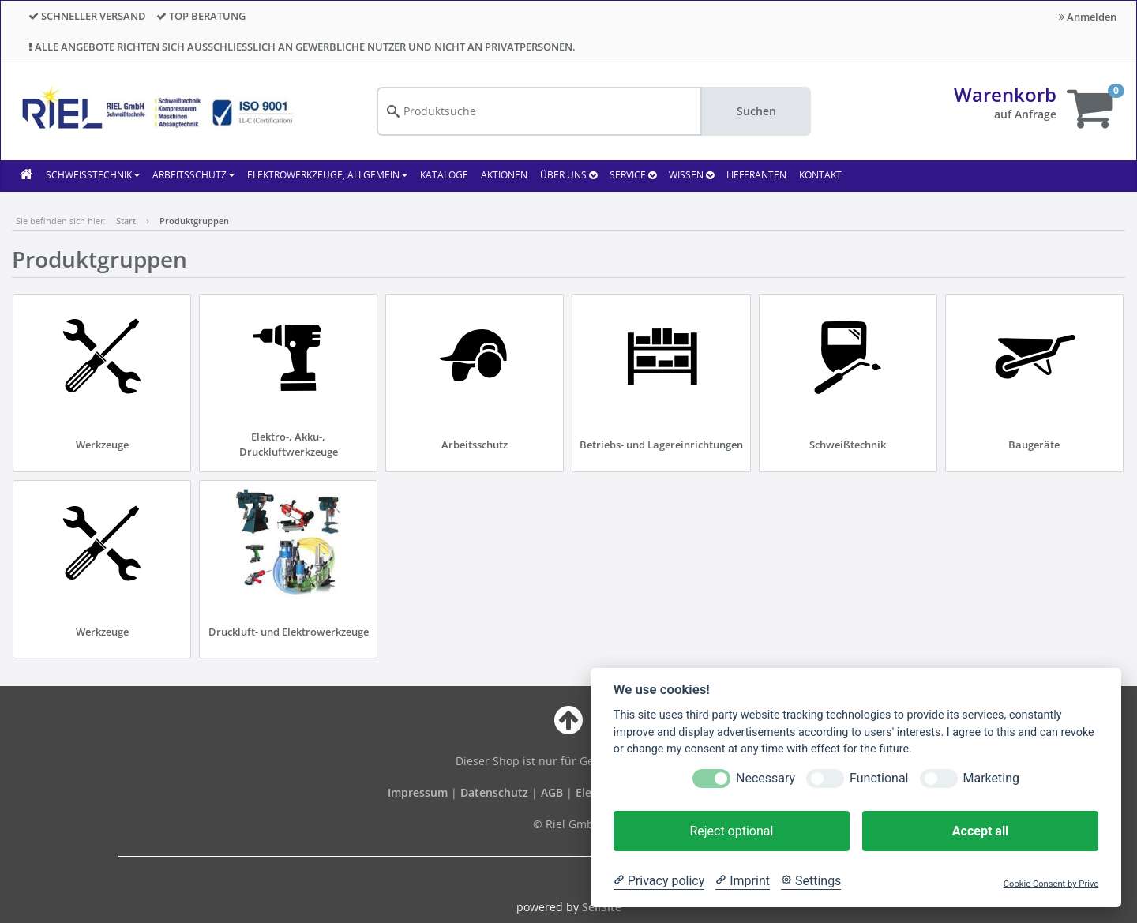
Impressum (419, 792)
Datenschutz (494, 792)
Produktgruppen (194, 221)
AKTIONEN (504, 175)
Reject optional (731, 831)
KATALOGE (444, 175)
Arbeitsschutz (193, 175)
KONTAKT (820, 175)
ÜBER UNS (568, 175)
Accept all (980, 831)
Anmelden (1087, 16)
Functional (879, 778)
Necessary (765, 778)
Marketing (991, 778)
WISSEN (691, 175)
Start (126, 221)
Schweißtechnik (93, 175)
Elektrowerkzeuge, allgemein (327, 175)
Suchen (756, 110)
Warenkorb (1005, 94)
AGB (553, 792)
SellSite (601, 906)
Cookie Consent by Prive (1051, 884)
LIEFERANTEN (756, 175)
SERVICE (633, 175)
